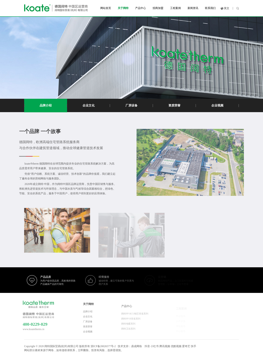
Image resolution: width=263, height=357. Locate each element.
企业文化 (89, 105)
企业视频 (217, 105)
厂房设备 (131, 105)
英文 (226, 7)
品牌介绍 (46, 105)
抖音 (147, 346)
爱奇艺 (186, 346)
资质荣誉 (174, 105)
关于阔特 (88, 305)
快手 (193, 346)
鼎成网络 (136, 346)
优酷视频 (176, 346)
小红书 (155, 346)
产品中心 (126, 308)
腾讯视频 (164, 346)
